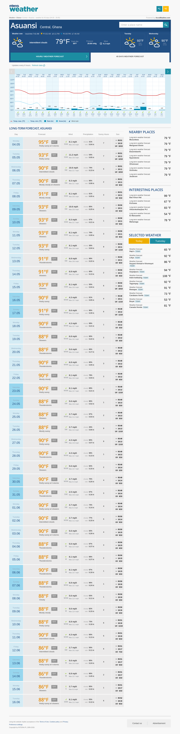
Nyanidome (142, 156)
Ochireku (142, 169)
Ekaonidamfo (142, 150)
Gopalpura (142, 270)
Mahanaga (142, 220)
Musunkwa (142, 138)
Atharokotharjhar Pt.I (142, 208)
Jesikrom (142, 175)
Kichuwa (142, 202)
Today (139, 241)
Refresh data (37, 65)
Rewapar (142, 288)
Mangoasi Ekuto (142, 144)
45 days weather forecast (130, 56)
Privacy (65, 722)
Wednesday (153, 34)
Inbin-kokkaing (142, 276)
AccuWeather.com (163, 18)
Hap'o (142, 250)
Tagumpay (142, 282)
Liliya (142, 256)
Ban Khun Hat (142, 196)
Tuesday (127, 34)
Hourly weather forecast (50, 56)
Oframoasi (142, 163)
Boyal (142, 300)
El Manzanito (142, 214)
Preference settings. (16, 724)
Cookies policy (55, 722)
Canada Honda (142, 306)
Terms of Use (44, 722)
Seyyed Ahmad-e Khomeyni (142, 263)
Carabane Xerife (142, 294)
